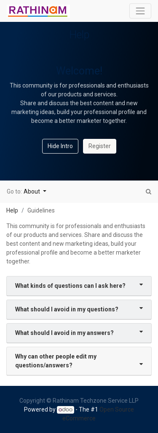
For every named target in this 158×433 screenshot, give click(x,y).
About (32, 191)
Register (99, 146)
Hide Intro (60, 146)
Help (12, 210)
